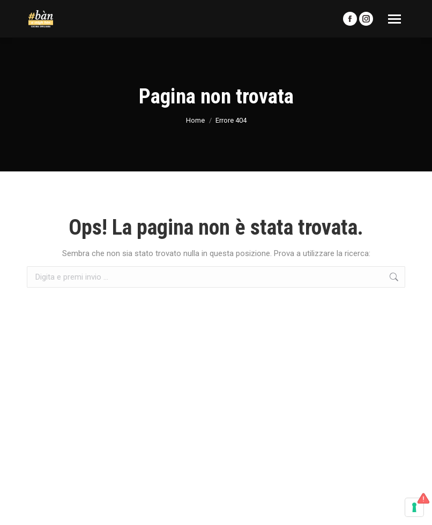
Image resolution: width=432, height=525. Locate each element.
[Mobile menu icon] (394, 19)
